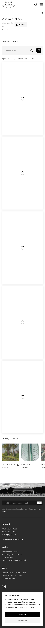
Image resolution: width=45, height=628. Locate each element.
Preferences (22, 621)
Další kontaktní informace (12, 539)
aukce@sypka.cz (9, 534)
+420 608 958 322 (9, 528)
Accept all (22, 614)
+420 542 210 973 (9, 531)
